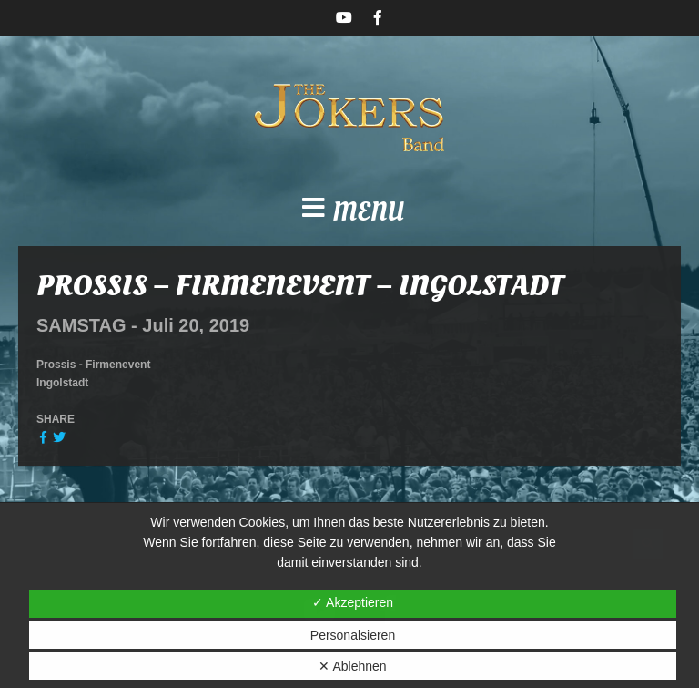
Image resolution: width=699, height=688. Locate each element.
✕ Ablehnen (352, 666)
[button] (349, 213)
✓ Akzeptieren (352, 602)
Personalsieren (352, 635)
